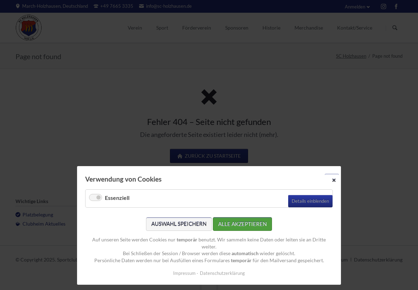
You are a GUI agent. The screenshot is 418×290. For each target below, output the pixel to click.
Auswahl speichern (179, 224)
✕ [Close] (334, 179)
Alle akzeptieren (242, 224)
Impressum (184, 273)
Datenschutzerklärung (222, 273)
